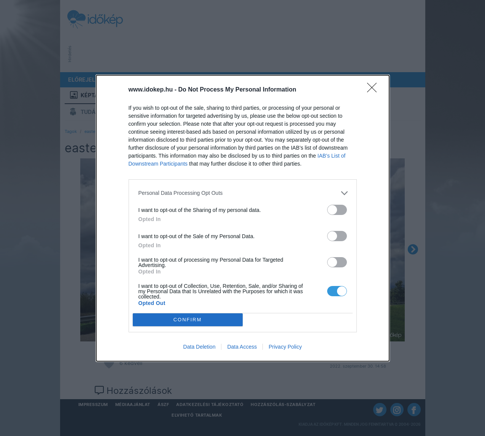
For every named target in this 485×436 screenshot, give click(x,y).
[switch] (337, 210)
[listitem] (242, 193)
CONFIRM (187, 319)
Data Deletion (199, 347)
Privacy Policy (285, 347)
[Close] (374, 90)
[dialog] (242, 218)
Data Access (242, 347)
